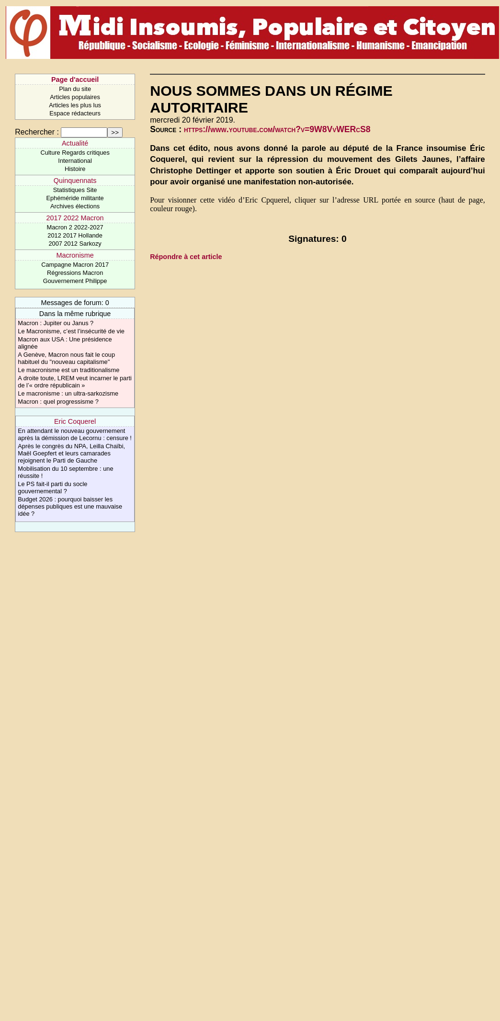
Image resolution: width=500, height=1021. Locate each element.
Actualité (75, 143)
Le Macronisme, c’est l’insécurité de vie (71, 331)
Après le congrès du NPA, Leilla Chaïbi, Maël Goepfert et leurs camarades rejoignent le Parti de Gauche (71, 453)
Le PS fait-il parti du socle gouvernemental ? (52, 487)
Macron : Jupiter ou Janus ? (55, 323)
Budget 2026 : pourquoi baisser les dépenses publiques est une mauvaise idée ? (70, 506)
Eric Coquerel (75, 421)
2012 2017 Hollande (74, 235)
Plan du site (75, 88)
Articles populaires (75, 97)
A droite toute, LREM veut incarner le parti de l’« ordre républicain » (75, 381)
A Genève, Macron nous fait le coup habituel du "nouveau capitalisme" (66, 358)
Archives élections (75, 206)
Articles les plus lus (75, 105)
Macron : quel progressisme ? (58, 401)
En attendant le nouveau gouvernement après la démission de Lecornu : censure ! (75, 434)
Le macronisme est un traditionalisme (68, 370)
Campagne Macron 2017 (75, 264)
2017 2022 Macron (75, 218)
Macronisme (74, 255)
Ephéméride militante (74, 198)
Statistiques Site (75, 189)
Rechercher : (37, 132)
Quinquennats (75, 180)
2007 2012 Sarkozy (74, 243)
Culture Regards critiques (74, 152)
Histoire (75, 168)
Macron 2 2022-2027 (75, 227)
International (74, 160)
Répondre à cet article (186, 257)
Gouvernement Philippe (75, 280)
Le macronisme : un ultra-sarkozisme (68, 393)
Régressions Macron (75, 272)
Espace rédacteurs (75, 113)
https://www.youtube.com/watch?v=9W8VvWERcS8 (277, 129)
